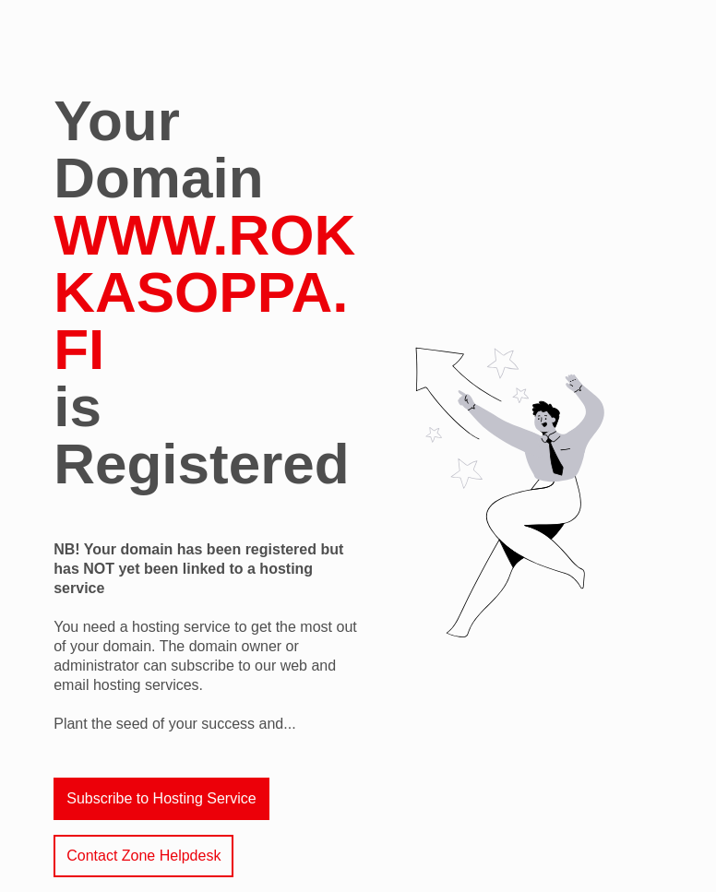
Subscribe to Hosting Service (161, 798)
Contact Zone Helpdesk (143, 855)
